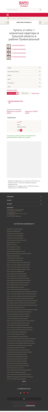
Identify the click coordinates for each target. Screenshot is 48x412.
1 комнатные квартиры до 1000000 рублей (17, 332)
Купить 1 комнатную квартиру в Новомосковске (18, 262)
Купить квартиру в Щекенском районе (16, 334)
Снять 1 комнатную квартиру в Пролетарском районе (20, 329)
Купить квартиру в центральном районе (16, 240)
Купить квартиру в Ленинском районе (16, 347)
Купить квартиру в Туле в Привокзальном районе (18, 280)
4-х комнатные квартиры (19, 56)
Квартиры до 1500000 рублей (14, 231)
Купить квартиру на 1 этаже (13, 242)
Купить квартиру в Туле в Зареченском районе (18, 278)
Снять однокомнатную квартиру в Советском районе (19, 345)
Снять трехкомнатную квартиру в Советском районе (19, 352)
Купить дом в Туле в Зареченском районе (17, 354)
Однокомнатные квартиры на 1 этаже (16, 251)
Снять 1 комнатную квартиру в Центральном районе (19, 327)
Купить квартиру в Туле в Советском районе (17, 285)
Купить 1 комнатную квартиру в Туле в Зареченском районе (21, 338)
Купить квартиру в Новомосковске (15, 258)
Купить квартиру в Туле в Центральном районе (18, 289)
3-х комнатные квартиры (19, 53)
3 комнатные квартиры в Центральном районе (18, 314)
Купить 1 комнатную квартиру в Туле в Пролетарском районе (21, 294)
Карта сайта (24, 407)
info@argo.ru (13, 212)
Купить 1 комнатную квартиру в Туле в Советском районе (20, 320)
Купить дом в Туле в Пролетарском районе (17, 358)
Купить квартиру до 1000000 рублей (15, 271)
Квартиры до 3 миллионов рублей (15, 235)
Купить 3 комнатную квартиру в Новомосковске (18, 269)
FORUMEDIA (31, 404)
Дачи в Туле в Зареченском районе (15, 367)
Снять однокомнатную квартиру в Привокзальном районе (21, 343)
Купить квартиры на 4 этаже (13, 249)
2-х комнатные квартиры (19, 49)
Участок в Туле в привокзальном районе (16, 372)
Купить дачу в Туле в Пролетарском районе (17, 363)
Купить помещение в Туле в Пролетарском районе (19, 374)
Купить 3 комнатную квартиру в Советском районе (19, 311)
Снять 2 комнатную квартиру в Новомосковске (18, 267)
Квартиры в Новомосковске (13, 256)
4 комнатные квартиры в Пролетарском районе (18, 316)
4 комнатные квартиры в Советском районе (17, 336)
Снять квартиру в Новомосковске (15, 260)
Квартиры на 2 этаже (12, 244)
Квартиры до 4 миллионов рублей (15, 238)
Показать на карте (12, 90)
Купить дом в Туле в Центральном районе (17, 361)
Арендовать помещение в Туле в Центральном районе (20, 376)
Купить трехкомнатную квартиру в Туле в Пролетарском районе (22, 309)
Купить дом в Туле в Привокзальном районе (17, 356)
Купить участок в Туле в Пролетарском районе (18, 365)
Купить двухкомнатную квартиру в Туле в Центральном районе (22, 305)
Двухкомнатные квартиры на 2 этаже (16, 307)
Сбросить (25, 93)
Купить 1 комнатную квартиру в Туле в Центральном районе (21, 296)
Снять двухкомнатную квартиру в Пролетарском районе (20, 341)
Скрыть (24, 381)
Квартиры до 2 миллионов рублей (15, 233)
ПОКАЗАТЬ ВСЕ (11, 117)
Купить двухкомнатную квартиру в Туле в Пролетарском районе (22, 300)
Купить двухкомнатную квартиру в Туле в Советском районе (21, 302)
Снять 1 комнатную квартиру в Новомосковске (18, 323)
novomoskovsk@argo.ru (15, 216)
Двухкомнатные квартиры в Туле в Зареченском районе (20, 298)
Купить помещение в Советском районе (16, 379)
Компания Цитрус (32, 402)
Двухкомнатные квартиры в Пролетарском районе (19, 253)
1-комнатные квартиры (18, 45)
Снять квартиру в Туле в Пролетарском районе (18, 325)
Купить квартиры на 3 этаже (13, 247)
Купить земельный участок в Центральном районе (19, 370)
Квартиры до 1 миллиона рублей (14, 229)
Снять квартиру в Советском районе (15, 287)
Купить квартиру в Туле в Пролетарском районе (18, 282)
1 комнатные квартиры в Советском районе (17, 318)
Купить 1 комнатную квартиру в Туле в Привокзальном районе (22, 291)
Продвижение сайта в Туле (19, 406)
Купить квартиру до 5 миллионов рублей (16, 276)
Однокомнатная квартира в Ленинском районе (18, 350)
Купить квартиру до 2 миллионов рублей (16, 273)
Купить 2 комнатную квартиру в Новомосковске (18, 264)
